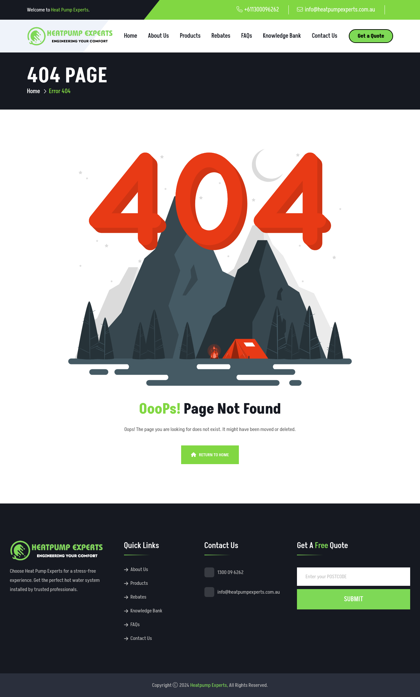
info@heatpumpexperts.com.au (340, 10)
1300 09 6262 (230, 572)
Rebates (220, 36)
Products (190, 36)
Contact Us (324, 36)
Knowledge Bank (282, 36)
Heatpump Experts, (209, 685)
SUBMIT (353, 599)
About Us (158, 36)
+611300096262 (261, 10)
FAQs (246, 36)
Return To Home (210, 455)
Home (130, 36)
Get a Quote (371, 36)
